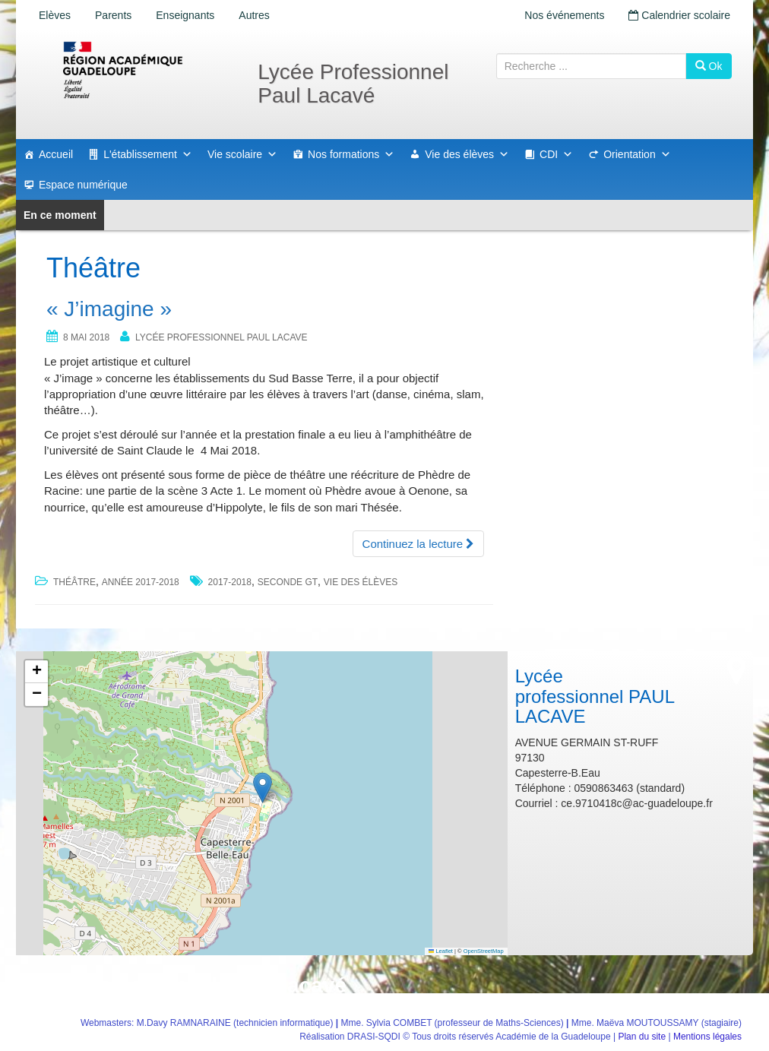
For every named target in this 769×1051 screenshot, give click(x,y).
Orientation (636, 154)
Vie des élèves (467, 154)
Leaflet (441, 951)
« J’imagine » (109, 309)
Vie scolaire (242, 154)
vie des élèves (360, 582)
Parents (113, 15)
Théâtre (74, 582)
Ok (709, 66)
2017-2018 (230, 582)
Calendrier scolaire (679, 15)
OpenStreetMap (484, 951)
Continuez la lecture (418, 543)
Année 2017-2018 (140, 582)
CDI (556, 154)
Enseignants (185, 15)
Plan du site (642, 1036)
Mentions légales (707, 1036)
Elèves (55, 15)
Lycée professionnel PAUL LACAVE (221, 337)
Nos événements (564, 15)
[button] (262, 787)
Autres (254, 15)
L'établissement (147, 154)
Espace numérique (83, 185)
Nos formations (351, 154)
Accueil (56, 154)
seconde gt (288, 582)
